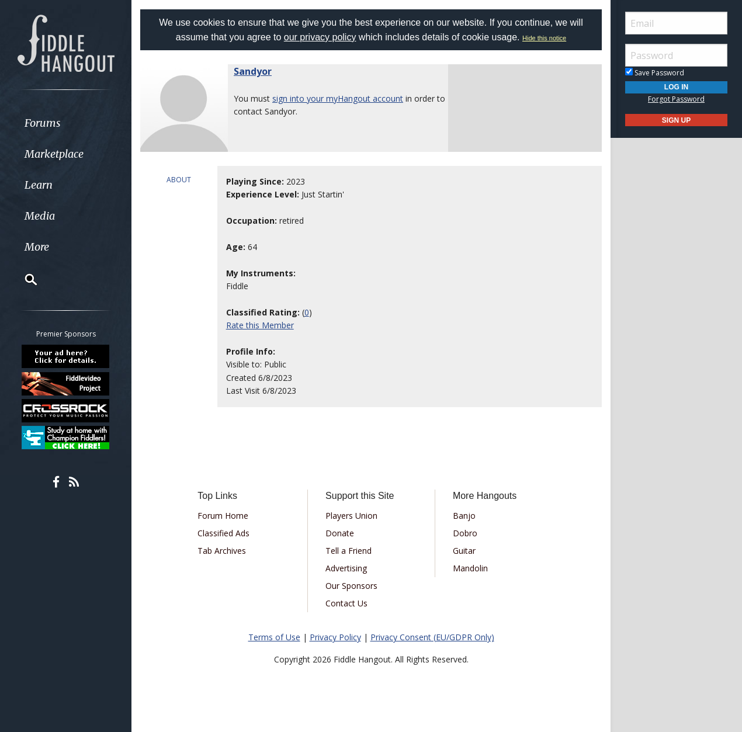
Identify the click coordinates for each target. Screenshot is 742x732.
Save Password (654, 73)
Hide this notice (544, 37)
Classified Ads (223, 533)
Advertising (346, 568)
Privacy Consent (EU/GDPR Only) (432, 637)
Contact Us (346, 603)
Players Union (351, 515)
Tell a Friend (348, 550)
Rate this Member (260, 325)
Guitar (464, 550)
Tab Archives (221, 550)
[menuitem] (65, 122)
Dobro (465, 533)
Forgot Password (676, 99)
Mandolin (470, 568)
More (37, 247)
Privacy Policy (335, 637)
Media (40, 216)
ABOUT (179, 180)
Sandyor (253, 71)
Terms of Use (274, 637)
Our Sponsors (351, 585)
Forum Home (222, 515)
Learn (39, 185)
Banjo (464, 515)
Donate (339, 533)
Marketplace (54, 154)
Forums (43, 123)
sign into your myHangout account (337, 98)
